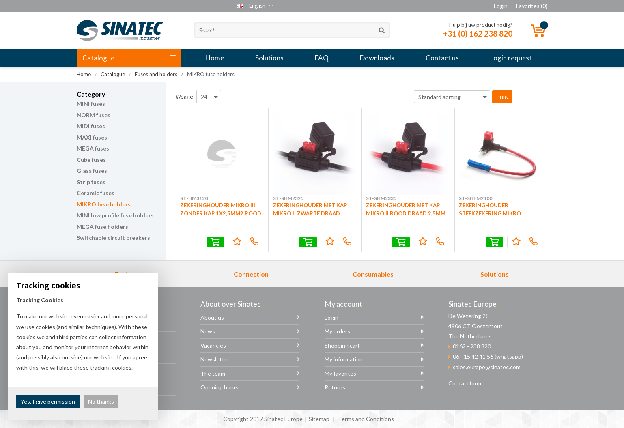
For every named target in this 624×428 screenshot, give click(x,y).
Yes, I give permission (48, 401)
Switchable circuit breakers (113, 237)
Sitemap (319, 418)
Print (502, 96)
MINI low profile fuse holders (115, 215)
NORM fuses (93, 115)
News (207, 331)
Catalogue (129, 58)
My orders (337, 331)
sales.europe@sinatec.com (487, 366)
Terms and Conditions (366, 418)
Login (331, 317)
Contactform (464, 383)
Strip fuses (91, 182)
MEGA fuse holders (102, 226)
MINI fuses (91, 103)
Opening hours (219, 387)
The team (212, 373)
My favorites (340, 373)
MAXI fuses (92, 137)
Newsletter (215, 359)
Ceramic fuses (95, 192)
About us (212, 317)
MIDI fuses (91, 126)
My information (344, 359)
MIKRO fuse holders (104, 204)
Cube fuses (91, 159)
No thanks (101, 401)
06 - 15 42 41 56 (473, 356)
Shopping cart (342, 345)
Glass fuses (92, 170)
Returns (335, 387)
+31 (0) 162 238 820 (477, 33)
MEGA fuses (93, 148)
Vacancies (213, 345)
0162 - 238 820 (472, 346)
